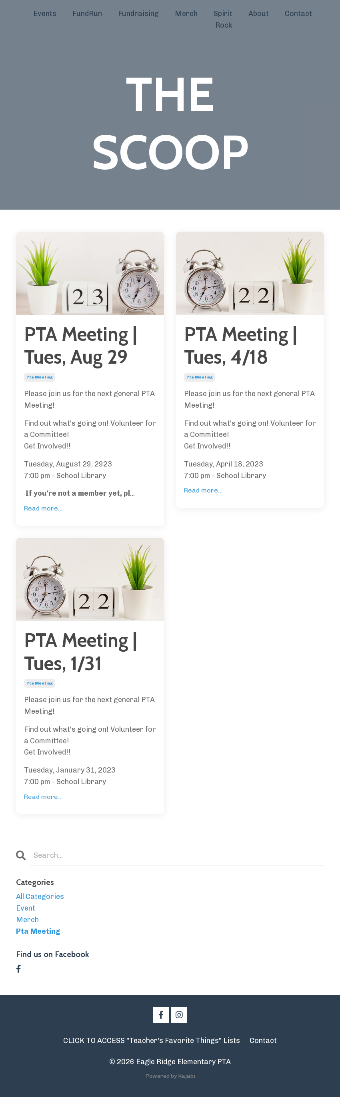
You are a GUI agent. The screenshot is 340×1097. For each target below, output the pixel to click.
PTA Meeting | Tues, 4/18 (240, 346)
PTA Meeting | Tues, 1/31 (80, 652)
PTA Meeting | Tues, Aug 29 (80, 346)
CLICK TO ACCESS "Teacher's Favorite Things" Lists (151, 1040)
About (258, 13)
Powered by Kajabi (170, 1076)
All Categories (40, 896)
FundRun (87, 13)
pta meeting (39, 377)
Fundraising (138, 13)
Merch (186, 13)
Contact (298, 13)
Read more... (43, 508)
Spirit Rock (223, 19)
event (25, 908)
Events (44, 13)
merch (27, 919)
